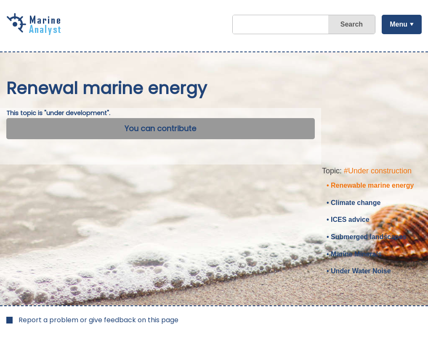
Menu (398, 24)
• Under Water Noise (359, 271)
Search (351, 24)
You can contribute (160, 128)
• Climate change (353, 202)
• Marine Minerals (354, 254)
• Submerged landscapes (367, 236)
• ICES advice (348, 219)
